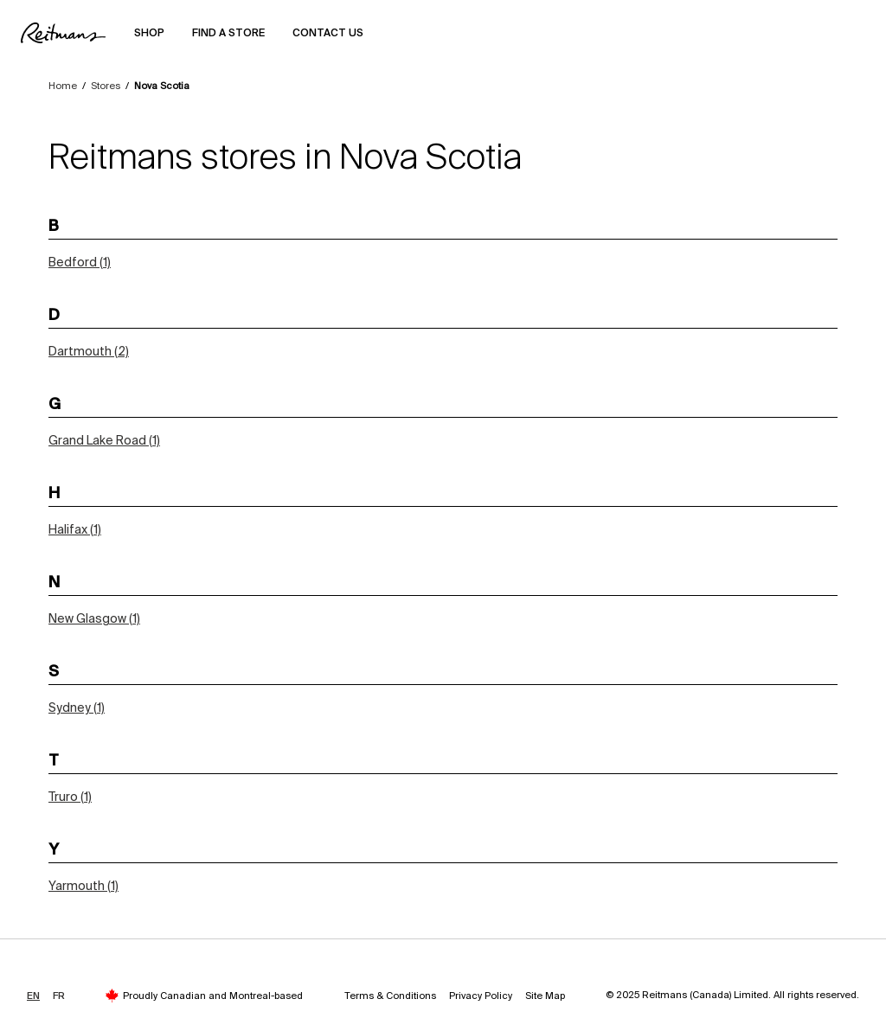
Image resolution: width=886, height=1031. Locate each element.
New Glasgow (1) (94, 618)
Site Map (545, 995)
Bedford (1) (79, 262)
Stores (105, 85)
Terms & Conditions (390, 995)
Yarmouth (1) (83, 886)
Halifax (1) (74, 529)
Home (62, 85)
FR (59, 995)
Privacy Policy (480, 995)
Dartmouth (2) (88, 351)
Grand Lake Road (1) (104, 440)
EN (33, 995)
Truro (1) (70, 797)
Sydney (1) (76, 707)
